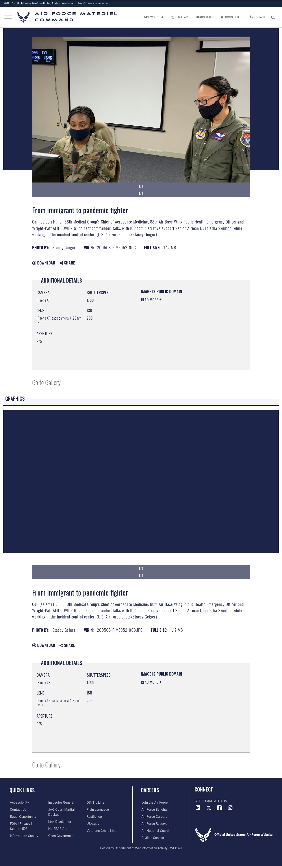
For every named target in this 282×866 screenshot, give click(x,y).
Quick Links (22, 790)
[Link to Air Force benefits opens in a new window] (154, 810)
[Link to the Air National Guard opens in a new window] (154, 831)
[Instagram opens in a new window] (230, 808)
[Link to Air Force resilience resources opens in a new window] (94, 817)
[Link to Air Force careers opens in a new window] (154, 817)
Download (43, 263)
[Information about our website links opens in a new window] (59, 821)
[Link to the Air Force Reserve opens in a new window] (154, 824)
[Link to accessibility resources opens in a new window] (18, 803)
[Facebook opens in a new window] (219, 808)
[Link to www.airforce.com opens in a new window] (154, 803)
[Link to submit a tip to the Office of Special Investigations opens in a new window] (95, 803)
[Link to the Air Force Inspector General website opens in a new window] (61, 803)
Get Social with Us (211, 801)
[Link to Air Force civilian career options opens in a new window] (152, 838)
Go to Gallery (46, 382)
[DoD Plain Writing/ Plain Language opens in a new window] (98, 810)
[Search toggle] (274, 17)
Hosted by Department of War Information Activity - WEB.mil (141, 847)
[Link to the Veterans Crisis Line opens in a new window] (101, 831)
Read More (150, 299)
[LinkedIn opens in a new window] (198, 808)
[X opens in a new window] (208, 808)
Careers (150, 790)
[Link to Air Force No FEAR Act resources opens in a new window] (57, 829)
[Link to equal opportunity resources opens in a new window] (22, 817)
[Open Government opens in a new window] (61, 836)
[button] (93, 3)
